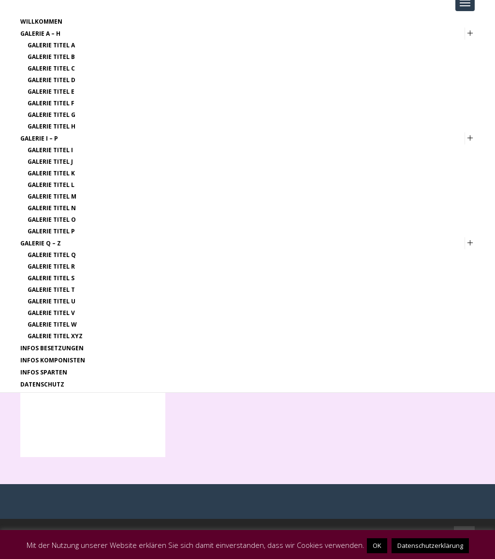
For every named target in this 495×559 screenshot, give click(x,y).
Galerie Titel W (52, 324)
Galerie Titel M (52, 196)
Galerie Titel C (51, 68)
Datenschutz (42, 384)
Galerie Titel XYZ (55, 336)
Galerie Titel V (51, 313)
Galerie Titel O (52, 219)
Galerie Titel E (51, 91)
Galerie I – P (39, 138)
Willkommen (41, 21)
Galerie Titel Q (52, 255)
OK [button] (377, 545)
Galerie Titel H (51, 126)
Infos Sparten (43, 372)
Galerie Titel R (51, 266)
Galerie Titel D (51, 80)
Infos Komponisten (52, 360)
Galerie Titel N (52, 208)
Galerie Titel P (51, 231)
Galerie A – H (40, 33)
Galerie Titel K (51, 173)
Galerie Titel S (51, 278)
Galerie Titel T (51, 290)
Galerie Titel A (51, 45)
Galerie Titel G (51, 115)
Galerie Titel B (51, 57)
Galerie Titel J (50, 162)
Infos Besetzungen (52, 348)
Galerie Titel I (50, 150)
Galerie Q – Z (40, 243)
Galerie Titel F (51, 103)
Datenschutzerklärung (430, 545)
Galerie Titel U (51, 301)
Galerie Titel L (51, 185)
